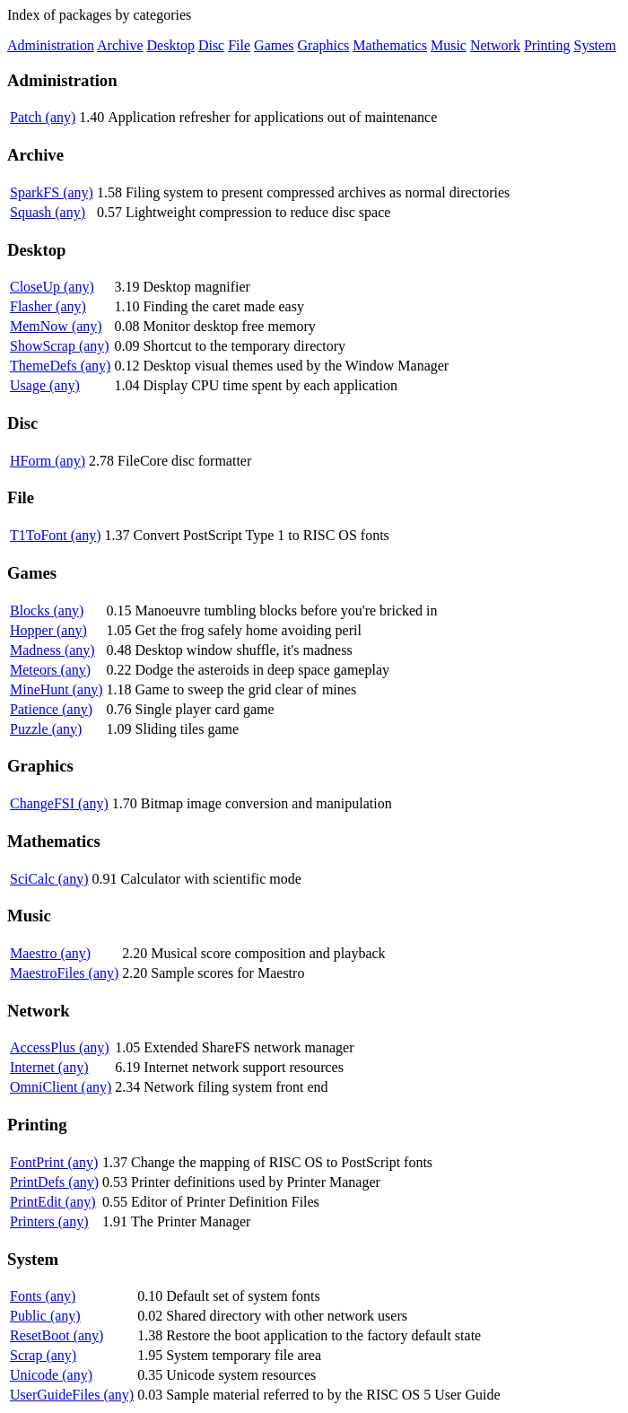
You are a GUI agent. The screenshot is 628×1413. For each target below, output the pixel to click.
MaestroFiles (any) (64, 973)
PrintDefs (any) (54, 1182)
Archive (120, 45)
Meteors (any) (50, 669)
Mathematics (390, 45)
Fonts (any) (42, 1296)
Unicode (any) (51, 1374)
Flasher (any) (48, 306)
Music (449, 45)
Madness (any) (52, 650)
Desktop (171, 45)
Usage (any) (45, 385)
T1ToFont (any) (55, 535)
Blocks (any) (46, 610)
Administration (50, 45)
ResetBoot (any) (56, 1335)
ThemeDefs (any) (60, 365)
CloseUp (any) (52, 286)
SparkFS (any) (51, 192)
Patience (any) (51, 709)
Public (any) (45, 1315)
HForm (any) (47, 460)
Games (273, 45)
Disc (211, 45)
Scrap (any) (43, 1355)
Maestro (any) (50, 953)
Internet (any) (49, 1067)
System (594, 45)
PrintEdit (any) (53, 1201)
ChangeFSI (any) (59, 803)
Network (495, 45)
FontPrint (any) (54, 1162)
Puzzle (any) (46, 729)
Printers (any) (49, 1221)
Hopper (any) (48, 630)
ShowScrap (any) (59, 345)
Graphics (324, 45)
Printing (547, 45)
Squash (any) (47, 212)
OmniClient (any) (60, 1087)
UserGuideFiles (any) (72, 1394)
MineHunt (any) (56, 689)
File (239, 45)
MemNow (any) (56, 326)
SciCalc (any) (49, 878)
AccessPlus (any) (59, 1047)
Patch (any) (42, 117)
